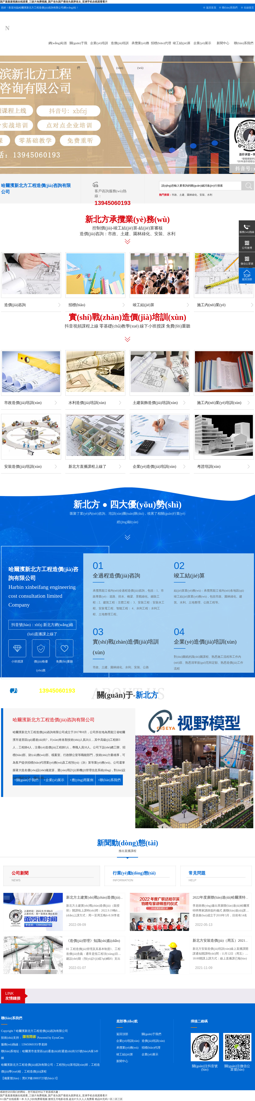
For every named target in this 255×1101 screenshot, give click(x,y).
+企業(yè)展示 (54, 780)
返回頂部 (122, 1034)
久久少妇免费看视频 (36, 1099)
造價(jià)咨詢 (15, 305)
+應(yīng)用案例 (81, 780)
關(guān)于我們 (151, 1034)
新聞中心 (223, 43)
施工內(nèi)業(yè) (211, 305)
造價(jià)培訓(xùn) (153, 1040)
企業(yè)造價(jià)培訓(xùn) (154, 466)
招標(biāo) (76, 305)
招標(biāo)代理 (161, 43)
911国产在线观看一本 (12, 1099)
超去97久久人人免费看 (81, 1099)
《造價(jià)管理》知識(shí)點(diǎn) (93, 941)
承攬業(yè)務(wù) (127, 1047)
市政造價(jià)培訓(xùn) (23, 403)
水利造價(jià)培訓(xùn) (87, 403)
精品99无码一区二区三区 (109, 1099)
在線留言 (249, 7)
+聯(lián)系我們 (109, 780)
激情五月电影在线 (58, 1099)
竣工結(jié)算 (182, 43)
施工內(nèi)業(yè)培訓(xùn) (219, 403)
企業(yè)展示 (202, 43)
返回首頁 (211, 7)
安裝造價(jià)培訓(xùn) (23, 466)
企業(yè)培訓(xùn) (127, 1040)
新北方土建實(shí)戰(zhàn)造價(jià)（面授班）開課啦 (107, 897)
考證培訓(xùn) (208, 466)
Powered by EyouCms (50, 1037)
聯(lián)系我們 (230, 7)
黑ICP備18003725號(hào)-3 (39, 1078)
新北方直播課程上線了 (87, 466)
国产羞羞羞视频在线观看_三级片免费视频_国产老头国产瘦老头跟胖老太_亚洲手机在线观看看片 (53, 1)
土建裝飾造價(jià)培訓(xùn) (155, 403)
